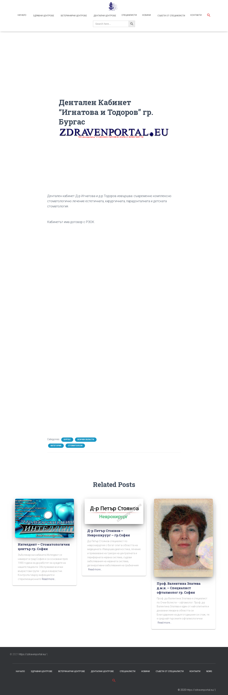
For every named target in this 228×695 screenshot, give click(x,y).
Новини (146, 15)
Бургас (67, 440)
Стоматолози (75, 446)
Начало (22, 15)
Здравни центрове (43, 15)
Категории (56, 446)
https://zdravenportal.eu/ (32, 654)
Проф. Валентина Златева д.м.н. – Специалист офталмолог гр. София (179, 588)
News (209, 671)
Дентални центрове (104, 15)
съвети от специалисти (170, 671)
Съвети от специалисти (171, 15)
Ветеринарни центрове (73, 15)
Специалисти (129, 15)
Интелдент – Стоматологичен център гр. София (44, 546)
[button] (208, 16)
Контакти (196, 15)
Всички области (85, 440)
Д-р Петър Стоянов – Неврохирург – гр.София (108, 533)
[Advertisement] (114, 72)
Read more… (49, 579)
